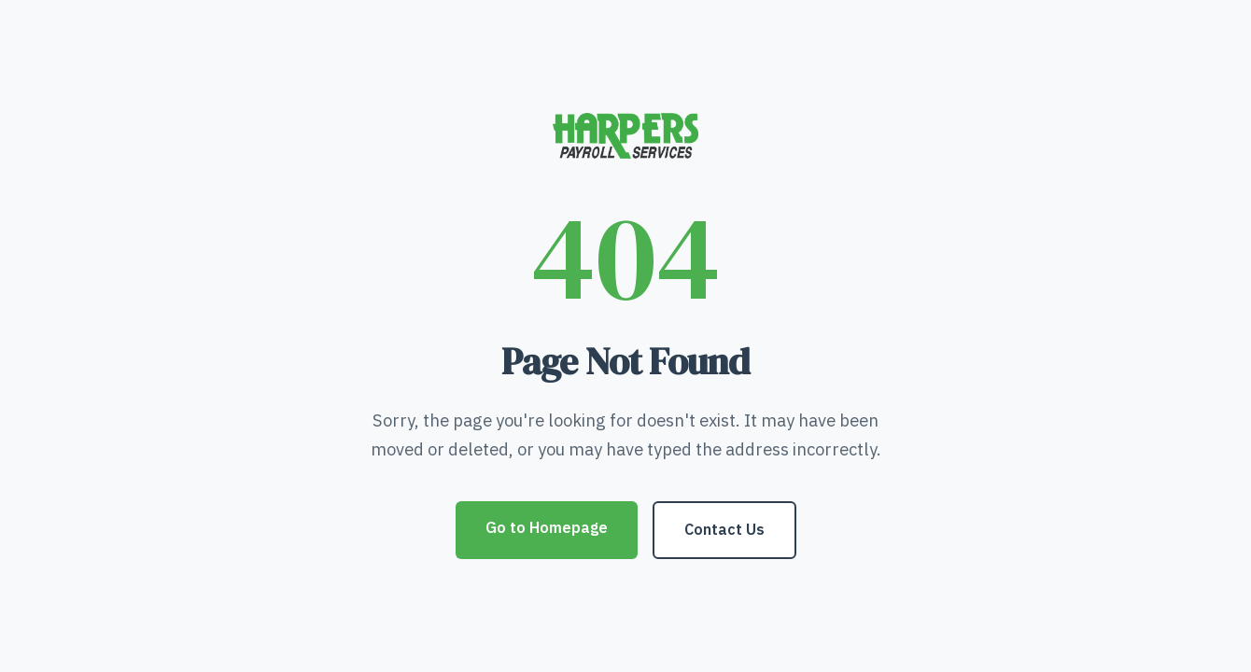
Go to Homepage (546, 527)
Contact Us (724, 529)
